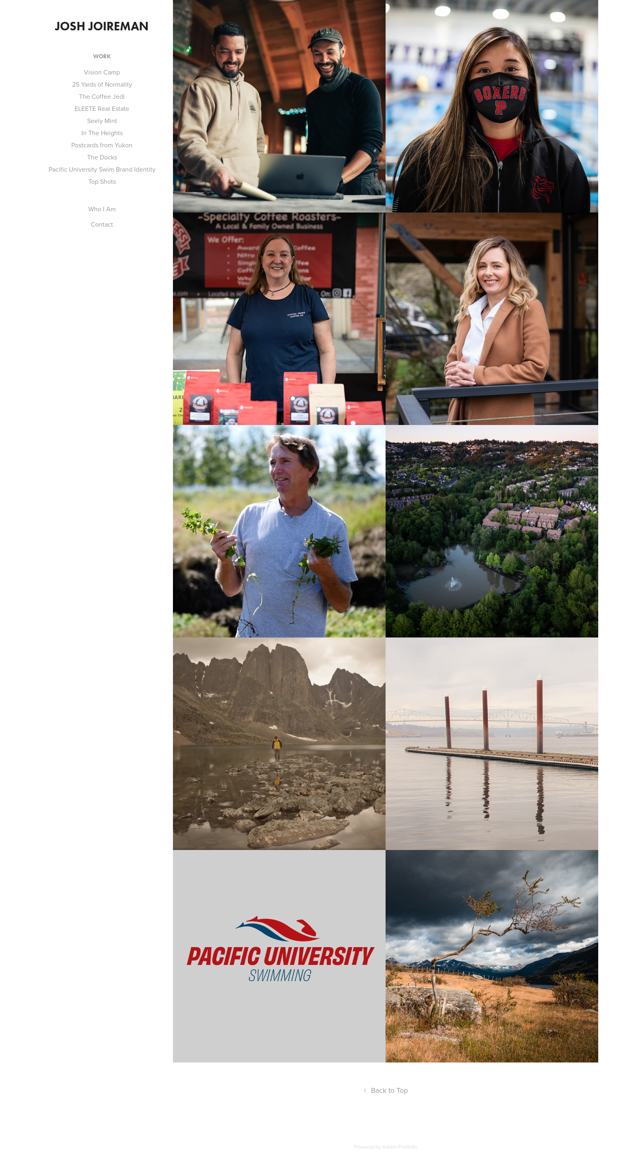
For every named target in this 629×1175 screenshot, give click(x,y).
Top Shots (102, 181)
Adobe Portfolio (399, 1146)
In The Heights (102, 132)
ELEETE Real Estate (102, 108)
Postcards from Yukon (101, 144)
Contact (102, 224)
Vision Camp (102, 72)
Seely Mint (102, 120)
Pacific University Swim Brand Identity (102, 169)
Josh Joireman (102, 26)
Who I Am (102, 208)
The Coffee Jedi (102, 96)
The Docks (102, 157)
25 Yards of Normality (102, 84)
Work (102, 56)
